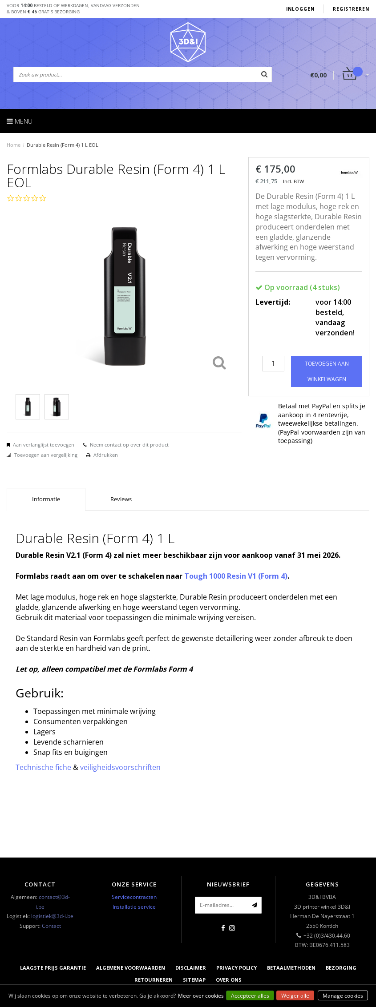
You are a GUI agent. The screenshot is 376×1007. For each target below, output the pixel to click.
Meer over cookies (201, 995)
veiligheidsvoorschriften (120, 767)
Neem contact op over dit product (129, 444)
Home (13, 144)
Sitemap (194, 979)
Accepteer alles (250, 995)
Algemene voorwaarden (130, 967)
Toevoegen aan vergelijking (45, 454)
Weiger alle (295, 995)
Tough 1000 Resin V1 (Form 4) (235, 576)
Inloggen (300, 9)
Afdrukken (105, 454)
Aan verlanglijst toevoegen (43, 444)
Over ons (229, 979)
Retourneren (153, 979)
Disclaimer (190, 967)
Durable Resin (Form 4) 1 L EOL (62, 144)
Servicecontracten (134, 897)
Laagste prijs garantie (53, 967)
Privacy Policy (236, 967)
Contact (51, 926)
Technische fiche (43, 767)
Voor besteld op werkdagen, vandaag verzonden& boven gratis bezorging (73, 8)
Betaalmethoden (291, 967)
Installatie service (134, 906)
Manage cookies (343, 995)
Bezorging (341, 967)
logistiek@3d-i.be (52, 916)
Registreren (351, 9)
